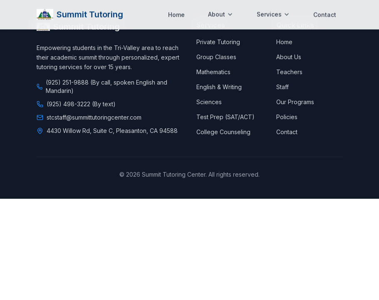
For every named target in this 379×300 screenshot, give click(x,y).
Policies (286, 116)
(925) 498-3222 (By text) (81, 104)
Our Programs (295, 101)
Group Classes (216, 56)
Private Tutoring (218, 41)
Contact (286, 131)
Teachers (289, 71)
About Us (288, 56)
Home (284, 41)
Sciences (209, 101)
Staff (282, 86)
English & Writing (219, 86)
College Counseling (223, 131)
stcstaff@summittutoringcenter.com (94, 117)
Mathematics (213, 71)
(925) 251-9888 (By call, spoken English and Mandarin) (106, 86)
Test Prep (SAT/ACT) (225, 116)
